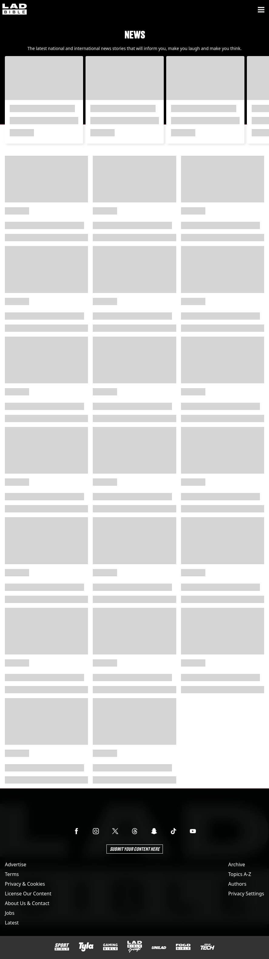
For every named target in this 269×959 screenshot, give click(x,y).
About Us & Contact (27, 903)
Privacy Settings (246, 893)
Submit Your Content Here (135, 849)
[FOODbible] (183, 947)
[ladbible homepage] (14, 10)
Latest (12, 922)
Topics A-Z (239, 874)
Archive (236, 864)
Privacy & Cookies (25, 884)
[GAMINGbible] (110, 947)
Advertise (15, 864)
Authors (237, 884)
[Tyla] (86, 946)
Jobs (10, 913)
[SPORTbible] (62, 947)
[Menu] (261, 10)
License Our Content (28, 893)
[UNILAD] (159, 947)
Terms (12, 874)
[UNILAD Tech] (207, 947)
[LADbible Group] (134, 947)
